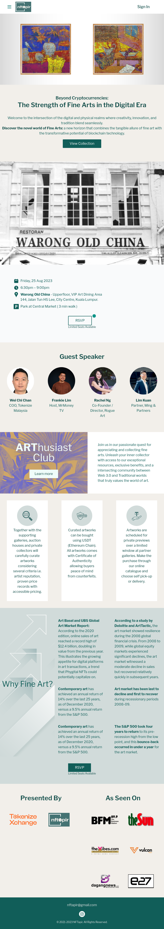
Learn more (44, 474)
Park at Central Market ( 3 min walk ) (48, 306)
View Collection (82, 144)
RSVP (80, 320)
